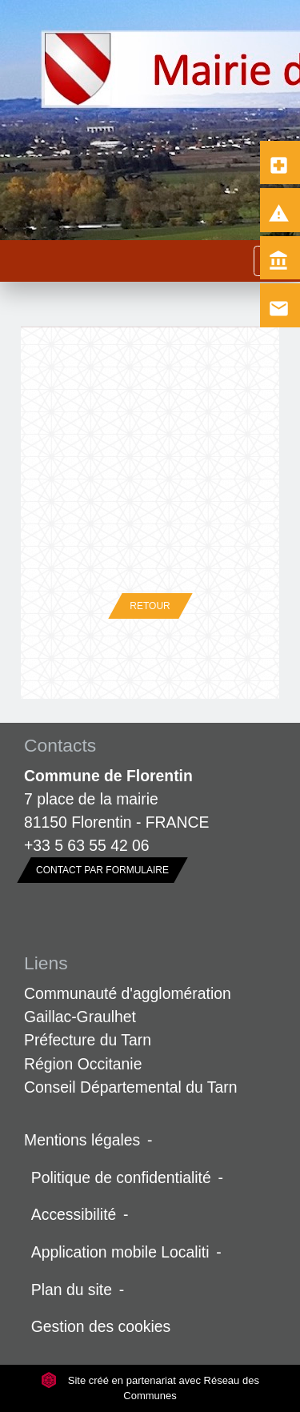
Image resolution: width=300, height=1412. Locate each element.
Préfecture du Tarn (87, 1040)
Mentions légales (82, 1140)
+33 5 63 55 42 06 (87, 845)
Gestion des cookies (100, 1326)
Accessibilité (74, 1214)
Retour (150, 606)
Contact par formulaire (102, 870)
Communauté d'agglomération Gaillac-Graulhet (127, 1005)
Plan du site (71, 1289)
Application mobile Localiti (120, 1252)
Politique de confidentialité (121, 1177)
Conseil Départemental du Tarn (131, 1087)
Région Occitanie (83, 1064)
